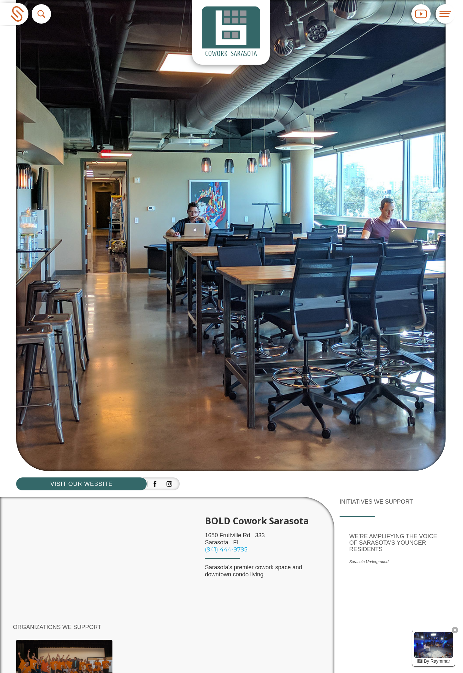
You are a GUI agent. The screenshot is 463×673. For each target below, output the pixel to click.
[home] (14, 14)
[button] (41, 14)
